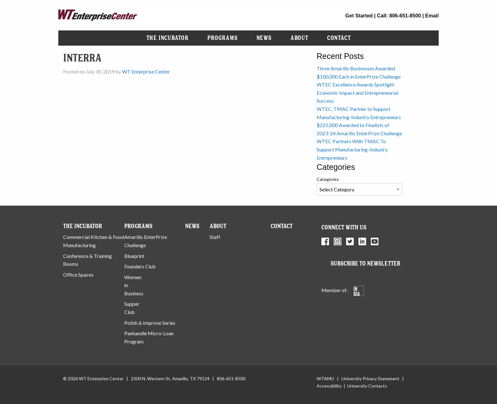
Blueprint (134, 256)
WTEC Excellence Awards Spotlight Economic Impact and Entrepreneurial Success (357, 92)
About (299, 38)
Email (432, 15)
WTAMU (325, 378)
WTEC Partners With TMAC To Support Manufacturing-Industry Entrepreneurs (352, 149)
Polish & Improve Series (149, 323)
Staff (215, 237)
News (264, 38)
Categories (328, 179)
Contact (339, 38)
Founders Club (140, 266)
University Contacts (367, 385)
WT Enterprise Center (146, 71)
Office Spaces (78, 275)
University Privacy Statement (370, 378)
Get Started (359, 15)
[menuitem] (167, 38)
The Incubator (167, 38)
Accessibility (329, 385)
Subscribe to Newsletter (365, 263)
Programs (222, 38)
